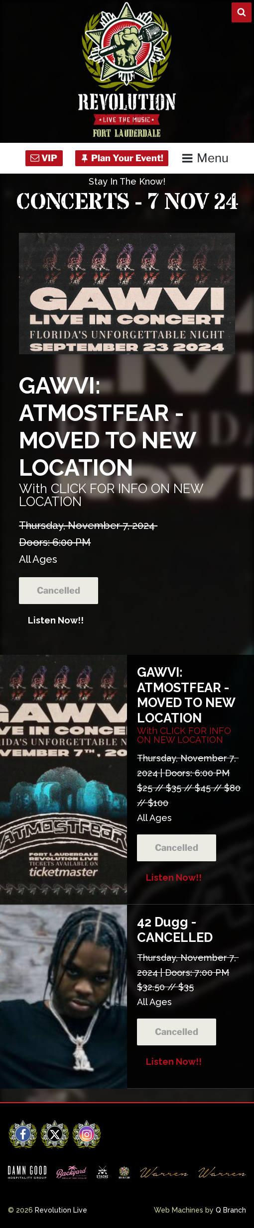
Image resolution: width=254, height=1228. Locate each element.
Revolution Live (61, 1210)
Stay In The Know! (127, 181)
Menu (205, 158)
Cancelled (58, 590)
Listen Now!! (56, 620)
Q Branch (231, 1210)
